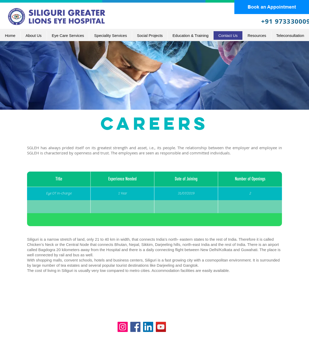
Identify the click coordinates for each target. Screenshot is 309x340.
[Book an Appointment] (271, 7)
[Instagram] (123, 327)
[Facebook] (135, 327)
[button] (68, 35)
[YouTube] (161, 327)
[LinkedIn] (148, 327)
